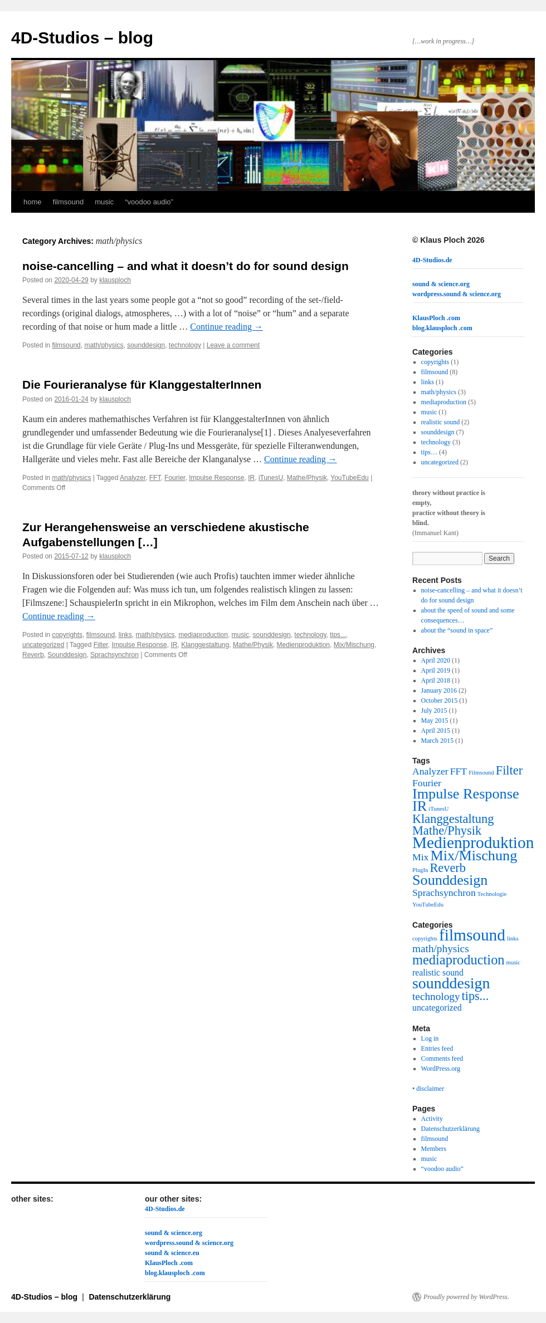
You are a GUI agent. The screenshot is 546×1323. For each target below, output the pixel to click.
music (104, 202)
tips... (338, 635)
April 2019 (435, 670)
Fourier (174, 478)
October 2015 (439, 700)
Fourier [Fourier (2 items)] (426, 782)
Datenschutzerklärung (450, 1129)
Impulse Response (216, 478)
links (125, 635)
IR (251, 478)
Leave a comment (233, 345)
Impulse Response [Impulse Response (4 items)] (465, 794)
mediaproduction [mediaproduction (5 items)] (458, 959)
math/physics (103, 345)
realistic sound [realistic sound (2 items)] (438, 972)
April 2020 (435, 660)
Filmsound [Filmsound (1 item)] (481, 773)
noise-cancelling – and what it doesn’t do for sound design (185, 265)
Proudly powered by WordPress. (466, 1297)
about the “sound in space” (457, 630)
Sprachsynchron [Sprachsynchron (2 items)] (444, 892)
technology (185, 345)
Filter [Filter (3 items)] (509, 770)
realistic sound (440, 422)
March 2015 (437, 740)
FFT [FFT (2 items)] (458, 771)
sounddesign (146, 345)
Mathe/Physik (307, 478)
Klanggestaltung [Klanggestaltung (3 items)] (453, 819)
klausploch (115, 280)
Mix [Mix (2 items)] (420, 857)
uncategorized (43, 645)
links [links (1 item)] (513, 938)
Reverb (33, 655)
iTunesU (271, 478)
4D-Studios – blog (82, 37)
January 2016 (439, 690)
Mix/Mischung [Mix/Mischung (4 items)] (473, 855)
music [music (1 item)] (513, 962)
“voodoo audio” (149, 202)
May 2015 (434, 720)
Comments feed (442, 1058)
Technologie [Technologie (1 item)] (492, 894)
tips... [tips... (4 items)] (475, 996)
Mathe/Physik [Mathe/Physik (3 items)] (446, 830)
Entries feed (437, 1048)
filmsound (68, 202)
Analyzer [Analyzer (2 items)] (430, 771)
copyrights (67, 635)
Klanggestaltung (205, 645)
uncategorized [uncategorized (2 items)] (437, 1007)
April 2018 (435, 680)
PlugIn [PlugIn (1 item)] (420, 870)
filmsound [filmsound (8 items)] (472, 935)
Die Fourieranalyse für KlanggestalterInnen (141, 384)
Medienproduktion (303, 645)
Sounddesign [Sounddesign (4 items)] (450, 880)
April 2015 (435, 730)
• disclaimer (428, 1088)
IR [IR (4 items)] (419, 806)
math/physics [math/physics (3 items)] (440, 948)
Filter (101, 645)
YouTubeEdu (349, 478)
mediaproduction (203, 635)
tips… (429, 452)
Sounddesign (66, 655)
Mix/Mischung (354, 645)
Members (433, 1149)
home (32, 202)
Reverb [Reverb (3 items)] (447, 868)
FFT (155, 478)
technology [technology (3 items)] (436, 996)
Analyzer (132, 478)
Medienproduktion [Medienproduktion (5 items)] (473, 842)
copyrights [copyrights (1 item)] (424, 938)
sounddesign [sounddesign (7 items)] (451, 983)
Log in (430, 1038)
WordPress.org (440, 1068)
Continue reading (226, 326)
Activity (432, 1119)
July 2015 (434, 710)
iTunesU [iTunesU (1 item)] (438, 809)
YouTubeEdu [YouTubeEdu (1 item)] (427, 904)
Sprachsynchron (114, 655)
